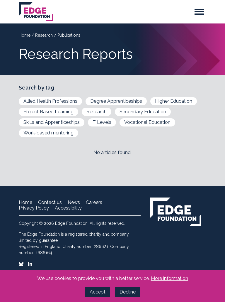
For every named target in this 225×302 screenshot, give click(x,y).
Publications (68, 35)
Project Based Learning (48, 111)
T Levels (102, 122)
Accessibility (68, 208)
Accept (97, 292)
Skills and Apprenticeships (51, 122)
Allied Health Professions (50, 101)
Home (25, 35)
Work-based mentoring (48, 133)
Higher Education (173, 101)
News (74, 202)
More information (169, 278)
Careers (94, 202)
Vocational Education (147, 122)
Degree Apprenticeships (116, 101)
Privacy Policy (34, 208)
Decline (128, 292)
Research (44, 35)
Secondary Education (143, 111)
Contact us (50, 202)
